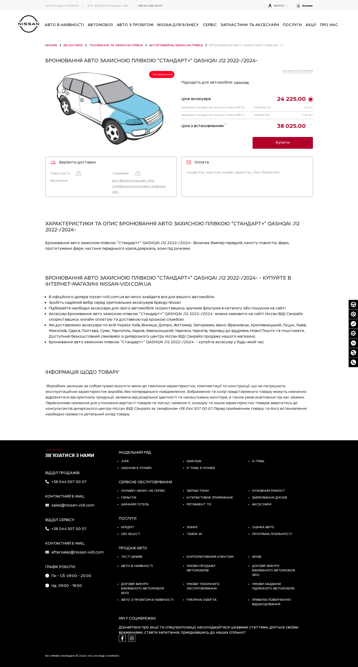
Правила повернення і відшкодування (271, 601)
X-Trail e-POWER (201, 467)
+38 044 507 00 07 (149, 6)
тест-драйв (131, 556)
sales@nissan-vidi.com (72, 505)
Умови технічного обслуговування (203, 585)
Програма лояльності (272, 533)
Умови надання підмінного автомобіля (273, 585)
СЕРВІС (210, 24)
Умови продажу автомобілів (201, 567)
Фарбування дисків (269, 497)
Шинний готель (135, 504)
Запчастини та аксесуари (250, 24)
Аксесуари (261, 504)
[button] (304, 5)
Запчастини (198, 490)
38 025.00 (291, 125)
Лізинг (192, 527)
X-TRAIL (258, 461)
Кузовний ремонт (268, 490)
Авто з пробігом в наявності (147, 599)
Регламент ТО (199, 504)
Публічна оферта (201, 599)
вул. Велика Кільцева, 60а (108, 6)
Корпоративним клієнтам (210, 556)
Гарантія (128, 497)
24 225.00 (291, 98)
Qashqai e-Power (136, 467)
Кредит (127, 527)
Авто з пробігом (135, 24)
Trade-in (194, 533)
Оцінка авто (263, 527)
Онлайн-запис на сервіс (143, 490)
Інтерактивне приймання (210, 497)
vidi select (130, 533)
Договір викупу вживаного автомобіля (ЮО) (142, 588)
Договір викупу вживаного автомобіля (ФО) (273, 570)
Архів (256, 556)
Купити (283, 142)
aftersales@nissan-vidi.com (77, 552)
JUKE (125, 461)
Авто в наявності (137, 565)
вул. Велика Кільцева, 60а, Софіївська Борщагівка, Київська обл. (139, 186)
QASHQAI (194, 461)
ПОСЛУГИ (292, 24)
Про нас (329, 24)
